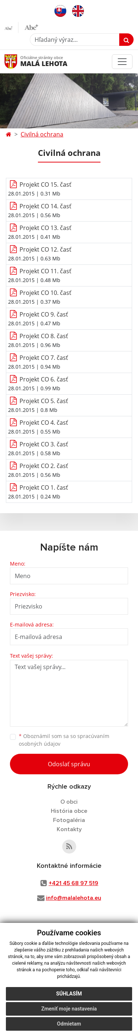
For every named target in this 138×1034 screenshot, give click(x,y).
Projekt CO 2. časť (44, 466)
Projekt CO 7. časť (44, 358)
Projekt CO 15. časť (45, 184)
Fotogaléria (69, 820)
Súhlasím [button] (69, 994)
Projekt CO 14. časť (45, 206)
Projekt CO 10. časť (45, 293)
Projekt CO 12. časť (45, 249)
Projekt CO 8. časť (44, 336)
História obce (69, 811)
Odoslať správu (69, 764)
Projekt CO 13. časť (45, 228)
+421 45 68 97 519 (73, 883)
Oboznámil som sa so (64, 739)
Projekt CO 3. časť (44, 444)
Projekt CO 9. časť (44, 314)
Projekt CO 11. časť (45, 271)
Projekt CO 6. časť (44, 379)
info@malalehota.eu (73, 898)
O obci (69, 802)
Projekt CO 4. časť (44, 423)
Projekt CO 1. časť (44, 487)
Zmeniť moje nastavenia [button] (69, 1009)
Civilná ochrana (42, 134)
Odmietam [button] (69, 1024)
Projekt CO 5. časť (44, 401)
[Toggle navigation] (122, 61)
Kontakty (69, 829)
